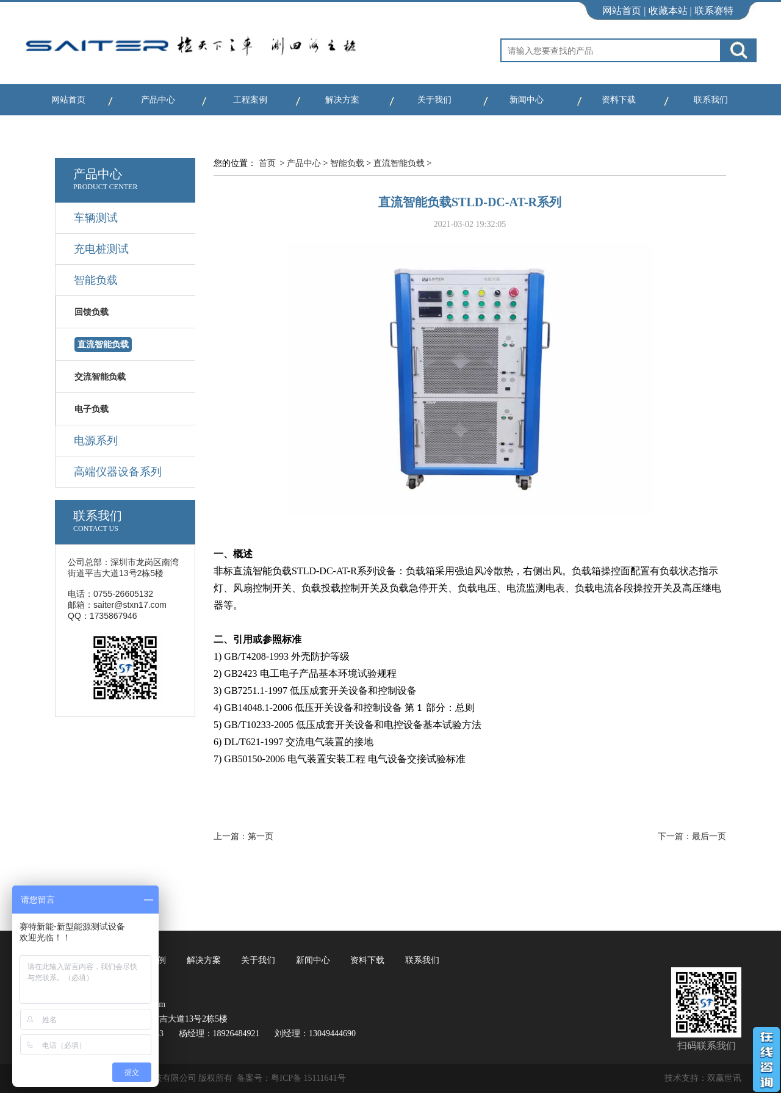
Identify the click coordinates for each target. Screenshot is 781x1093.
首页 (267, 163)
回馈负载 (91, 312)
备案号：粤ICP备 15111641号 (291, 1078)
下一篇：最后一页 (692, 836)
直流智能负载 (399, 163)
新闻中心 (526, 99)
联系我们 (711, 99)
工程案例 (250, 99)
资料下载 (619, 99)
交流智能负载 (100, 376)
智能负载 (347, 163)
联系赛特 (713, 10)
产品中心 (158, 99)
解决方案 (342, 99)
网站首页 (621, 10)
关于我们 (434, 99)
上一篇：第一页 (243, 836)
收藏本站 (668, 10)
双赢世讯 (724, 1078)
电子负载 (91, 409)
